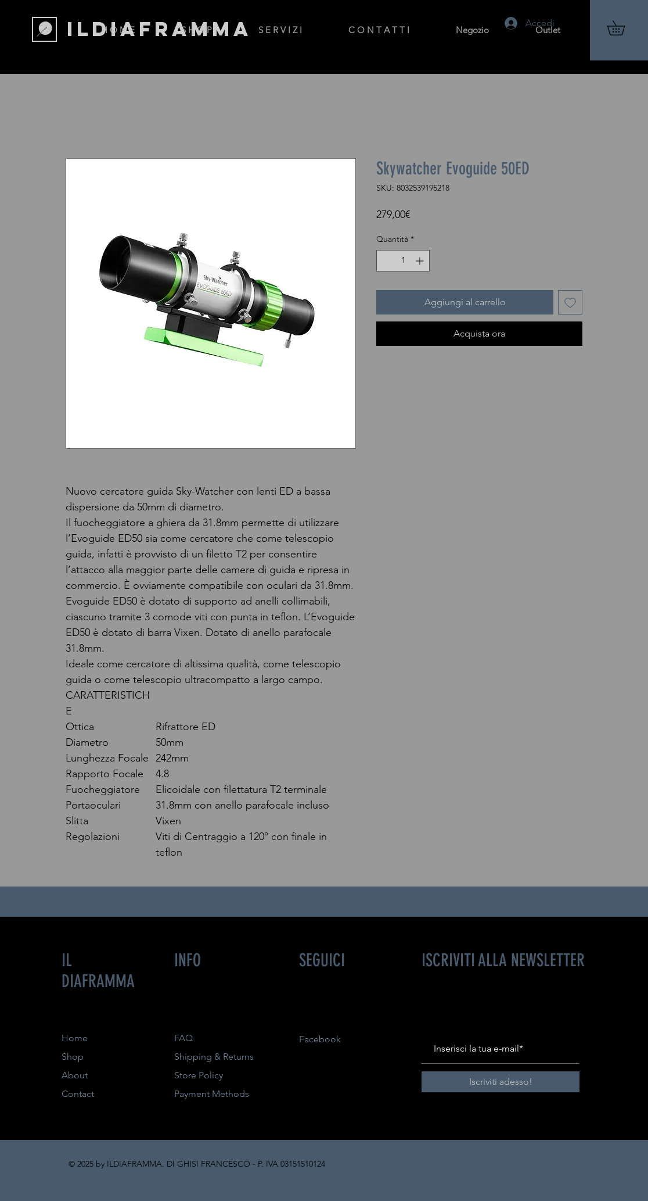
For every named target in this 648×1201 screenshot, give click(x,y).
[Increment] (420, 261)
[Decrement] (385, 261)
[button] (623, 27)
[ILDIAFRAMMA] (159, 29)
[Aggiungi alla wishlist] (570, 302)
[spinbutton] (403, 261)
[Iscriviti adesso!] (500, 1081)
